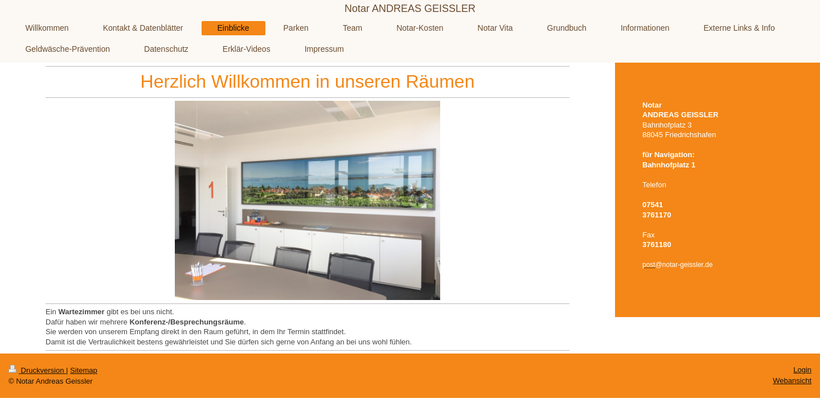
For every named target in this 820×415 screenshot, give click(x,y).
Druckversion (37, 370)
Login (802, 369)
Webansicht (792, 380)
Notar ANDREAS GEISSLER (410, 8)
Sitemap (83, 370)
